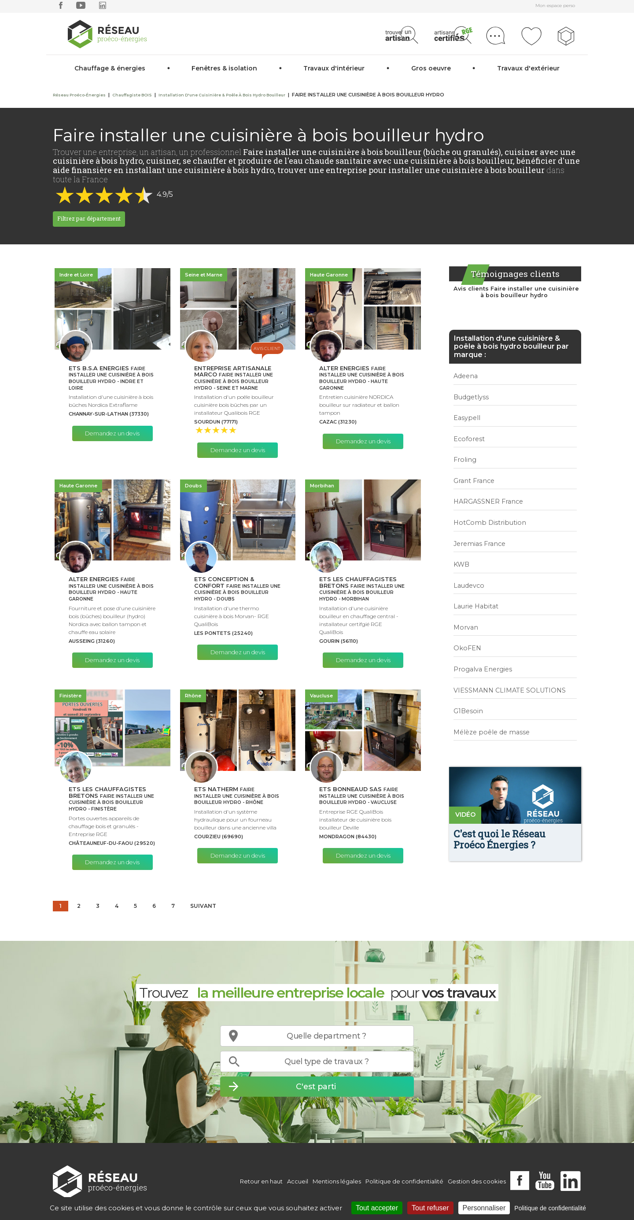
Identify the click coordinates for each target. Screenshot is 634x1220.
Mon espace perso (555, 5)
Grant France (473, 481)
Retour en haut (261, 1181)
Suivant (203, 906)
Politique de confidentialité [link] (550, 1208)
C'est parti (316, 1086)
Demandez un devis (112, 433)
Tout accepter (377, 1208)
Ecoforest (469, 439)
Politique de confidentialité (404, 1181)
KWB (461, 564)
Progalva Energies (482, 669)
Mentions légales (337, 1181)
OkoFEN (467, 648)
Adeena (465, 376)
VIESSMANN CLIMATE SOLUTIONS (509, 690)
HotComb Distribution (489, 523)
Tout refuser (430, 1208)
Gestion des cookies (477, 1181)
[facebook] (61, 7)
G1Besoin (468, 711)
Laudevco (468, 586)
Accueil (297, 1181)
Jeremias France (479, 544)
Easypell (466, 418)
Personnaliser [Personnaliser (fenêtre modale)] (484, 1208)
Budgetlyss (471, 397)
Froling (464, 460)
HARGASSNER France (488, 501)
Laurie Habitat (475, 606)
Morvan (465, 627)
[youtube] (81, 7)
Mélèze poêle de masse (491, 732)
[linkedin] (102, 7)
